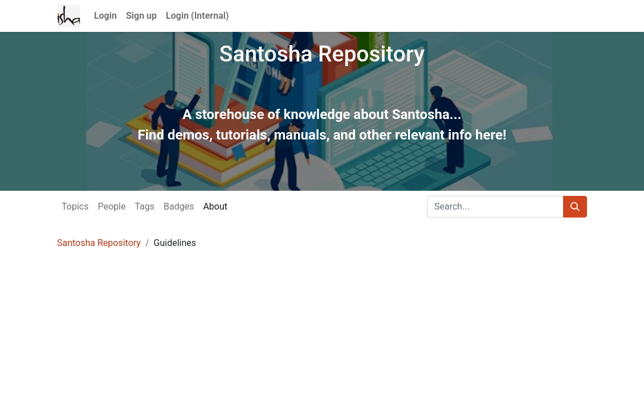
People (111, 206)
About (215, 206)
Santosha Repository (99, 242)
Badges (179, 206)
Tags (144, 206)
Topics (75, 206)
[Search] (575, 207)
